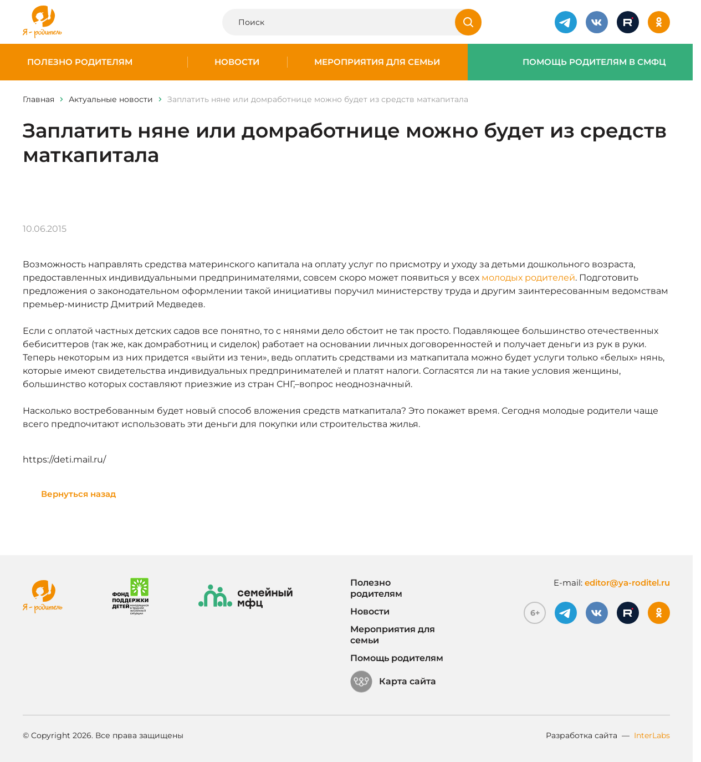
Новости (236, 62)
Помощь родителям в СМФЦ (594, 62)
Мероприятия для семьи (377, 62)
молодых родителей (528, 277)
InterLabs (652, 735)
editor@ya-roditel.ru (627, 582)
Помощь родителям (396, 658)
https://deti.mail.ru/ (64, 459)
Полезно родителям (79, 62)
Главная (38, 99)
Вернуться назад (78, 494)
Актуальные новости (111, 99)
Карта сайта (393, 681)
